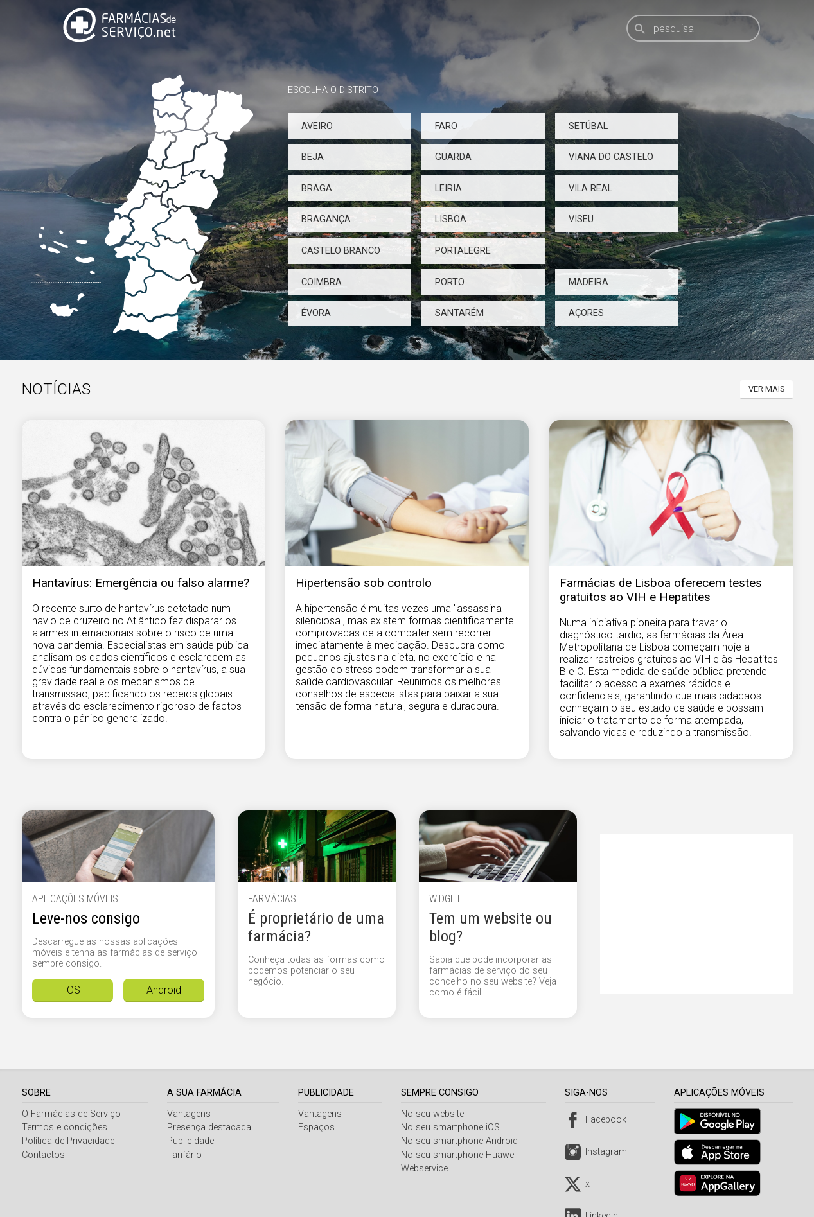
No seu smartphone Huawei (461, 1155)
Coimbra (321, 282)
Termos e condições (64, 1127)
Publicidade (191, 1140)
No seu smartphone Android (462, 1140)
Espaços (319, 1127)
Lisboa (450, 219)
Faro (446, 126)
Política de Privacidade (68, 1140)
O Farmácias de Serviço (71, 1113)
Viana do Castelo (611, 157)
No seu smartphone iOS (453, 1127)
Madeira (588, 282)
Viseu (581, 219)
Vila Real (590, 188)
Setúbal (588, 126)
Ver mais (766, 389)
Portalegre (463, 250)
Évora (316, 313)
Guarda (453, 157)
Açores (586, 313)
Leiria (448, 188)
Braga (316, 188)
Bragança (326, 219)
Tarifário (185, 1155)
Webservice (427, 1168)
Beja (312, 157)
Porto (450, 282)
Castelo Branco (340, 250)
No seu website (435, 1113)
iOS (72, 990)
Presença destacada (210, 1127)
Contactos (43, 1155)
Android (163, 990)
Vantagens (190, 1113)
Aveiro (317, 126)
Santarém (459, 313)
